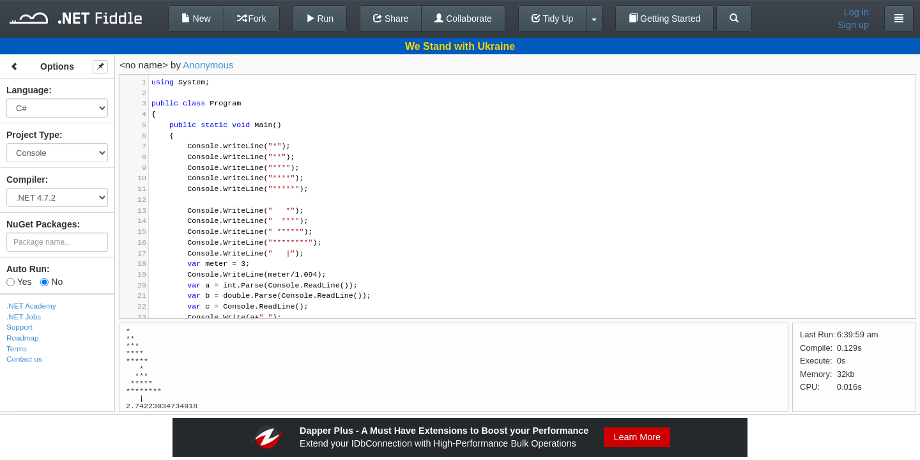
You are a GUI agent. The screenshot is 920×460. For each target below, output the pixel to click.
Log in (856, 12)
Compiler (25, 179)
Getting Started (664, 18)
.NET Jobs (23, 316)
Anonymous (208, 64)
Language (27, 90)
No (51, 282)
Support (19, 327)
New (196, 18)
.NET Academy (31, 306)
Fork (251, 18)
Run (320, 18)
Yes (18, 282)
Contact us (24, 359)
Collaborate (463, 18)
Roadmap (22, 338)
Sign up (853, 25)
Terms (16, 348)
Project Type (32, 135)
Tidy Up (552, 18)
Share (390, 18)
